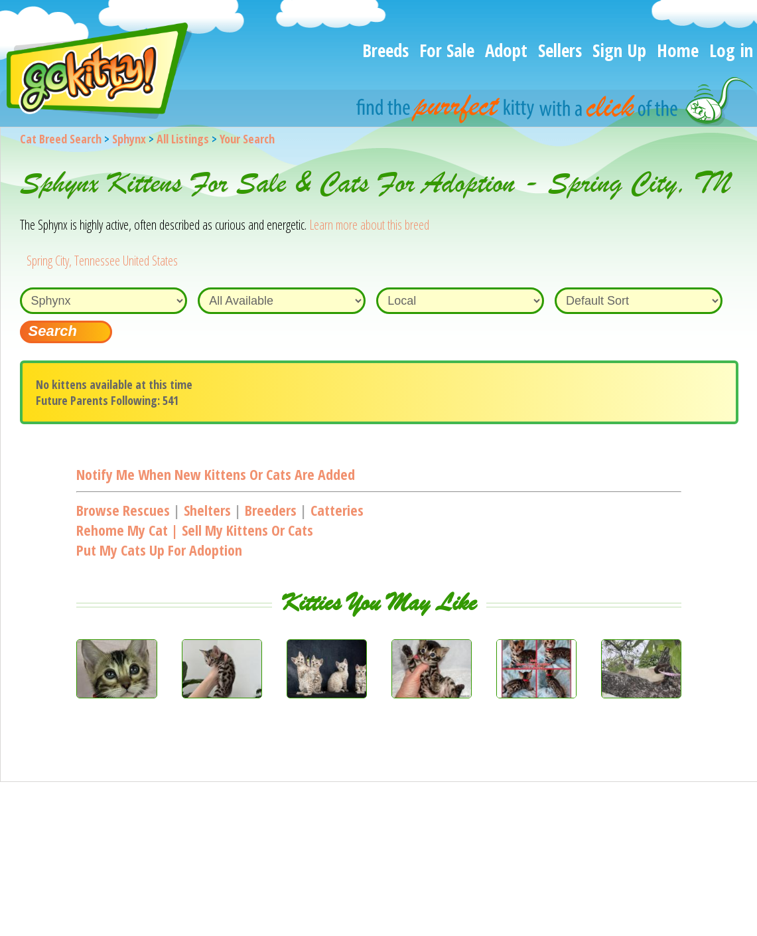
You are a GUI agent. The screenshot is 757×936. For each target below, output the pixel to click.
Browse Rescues (123, 510)
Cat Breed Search (61, 139)
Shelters (207, 510)
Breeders (271, 510)
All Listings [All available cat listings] (183, 139)
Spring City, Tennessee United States (102, 261)
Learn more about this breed (369, 225)
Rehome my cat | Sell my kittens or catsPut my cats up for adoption (194, 540)
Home (678, 50)
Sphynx (129, 139)
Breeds (385, 50)
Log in (731, 50)
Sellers (560, 50)
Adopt (506, 50)
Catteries (337, 510)
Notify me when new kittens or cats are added (215, 474)
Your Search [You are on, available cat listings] (247, 139)
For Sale (446, 50)
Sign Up (619, 50)
